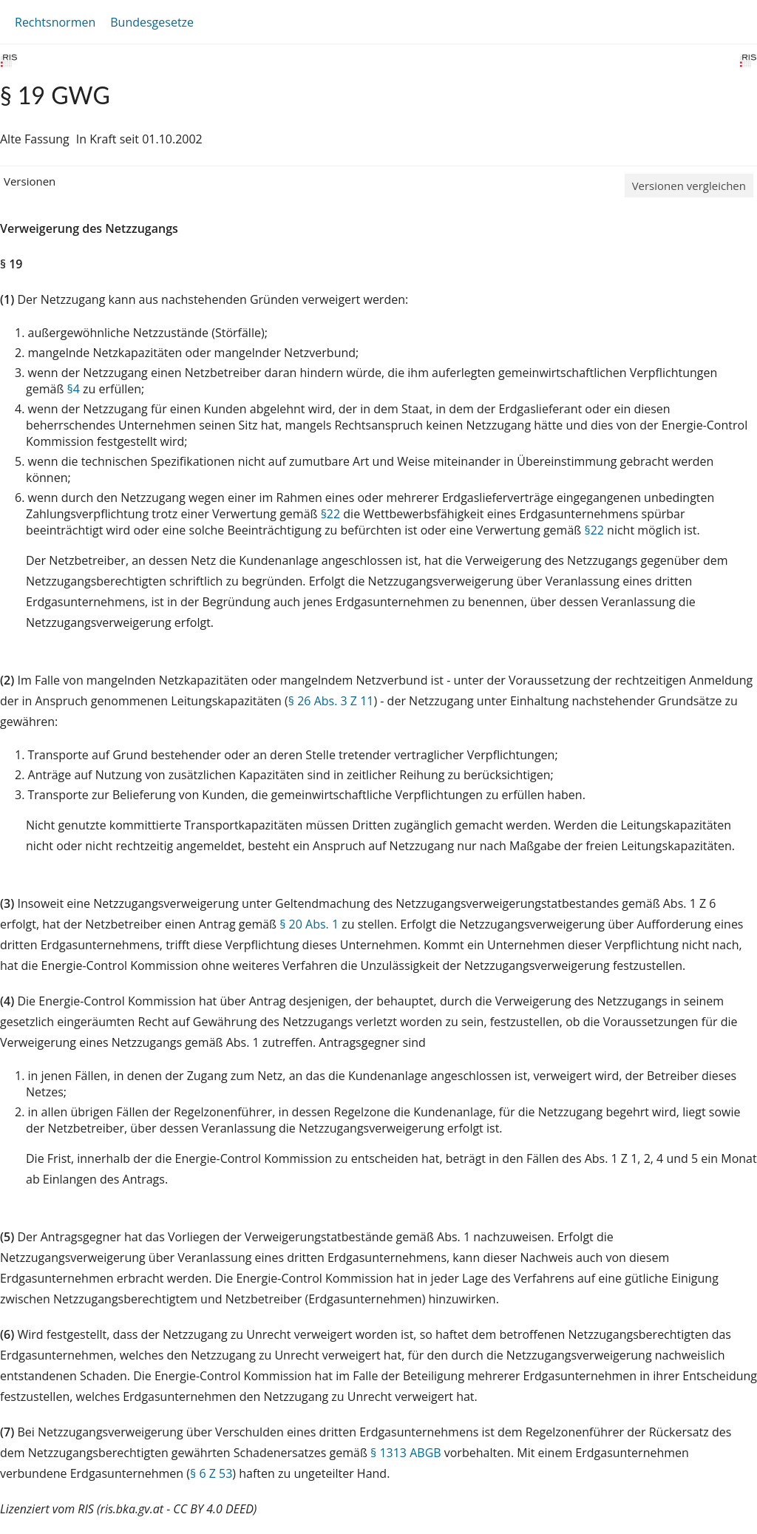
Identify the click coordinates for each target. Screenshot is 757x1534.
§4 (73, 389)
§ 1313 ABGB (405, 1453)
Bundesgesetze (152, 22)
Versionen (29, 181)
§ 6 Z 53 (211, 1473)
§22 (331, 514)
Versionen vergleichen (689, 185)
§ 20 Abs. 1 (309, 924)
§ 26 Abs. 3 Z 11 (331, 701)
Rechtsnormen (55, 22)
